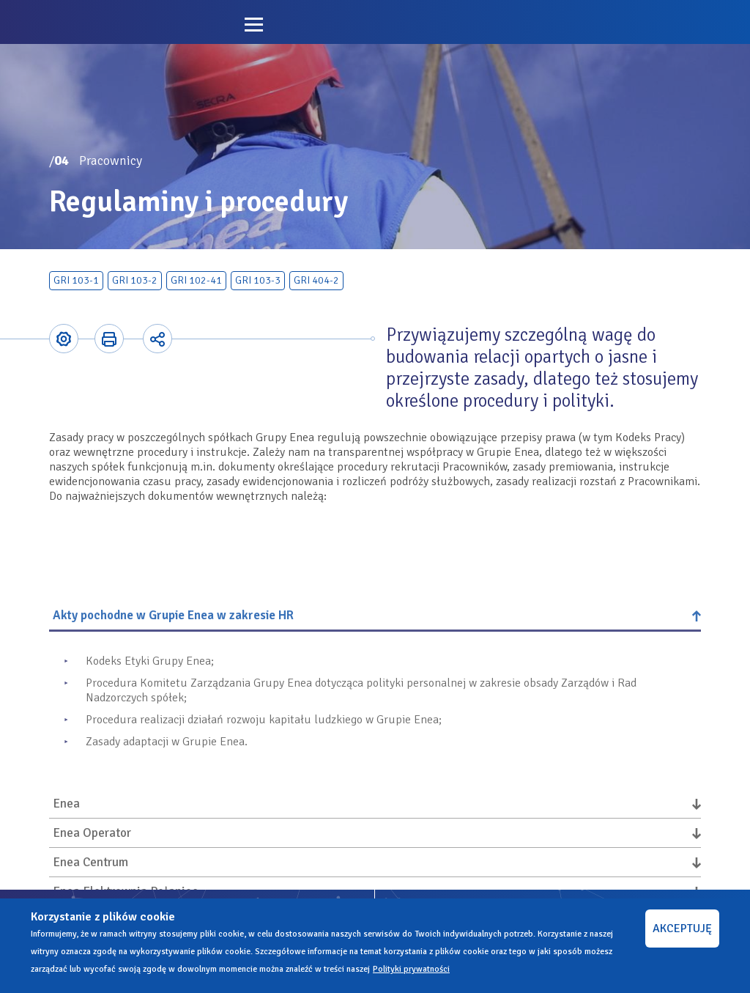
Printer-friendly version (109, 338)
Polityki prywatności (411, 969)
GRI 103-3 (258, 280)
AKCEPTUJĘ (682, 928)
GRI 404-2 (316, 280)
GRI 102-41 (196, 280)
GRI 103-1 (76, 280)
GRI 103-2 (134, 280)
